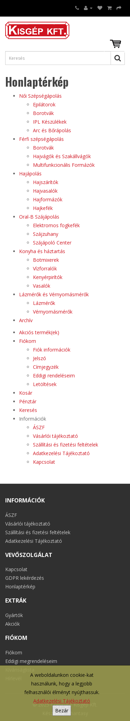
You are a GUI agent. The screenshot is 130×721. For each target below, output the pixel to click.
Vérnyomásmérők (52, 311)
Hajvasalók (45, 191)
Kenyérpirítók (47, 277)
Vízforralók (45, 268)
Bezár (61, 710)
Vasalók (41, 285)
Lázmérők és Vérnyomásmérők (54, 294)
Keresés (28, 410)
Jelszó (39, 358)
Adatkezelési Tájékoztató (61, 701)
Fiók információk (51, 349)
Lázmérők (44, 303)
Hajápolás (30, 173)
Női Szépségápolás (40, 96)
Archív (26, 320)
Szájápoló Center (52, 242)
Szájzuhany (45, 234)
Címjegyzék (46, 367)
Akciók (12, 624)
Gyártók (14, 615)
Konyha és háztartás (42, 251)
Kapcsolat (44, 462)
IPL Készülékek (50, 121)
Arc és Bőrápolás (52, 130)
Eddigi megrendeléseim (31, 661)
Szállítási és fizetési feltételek (65, 444)
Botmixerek (46, 260)
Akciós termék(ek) (39, 332)
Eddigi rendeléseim (54, 375)
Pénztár (27, 401)
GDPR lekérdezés (24, 578)
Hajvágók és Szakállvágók (62, 156)
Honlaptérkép (20, 586)
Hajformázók (47, 199)
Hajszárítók (45, 182)
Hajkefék (43, 208)
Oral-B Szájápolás (39, 216)
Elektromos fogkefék (56, 225)
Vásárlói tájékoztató (55, 436)
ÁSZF (39, 427)
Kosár (25, 393)
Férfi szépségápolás (41, 139)
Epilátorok (44, 104)
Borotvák (43, 113)
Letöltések (45, 384)
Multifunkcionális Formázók (64, 165)
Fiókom (27, 341)
